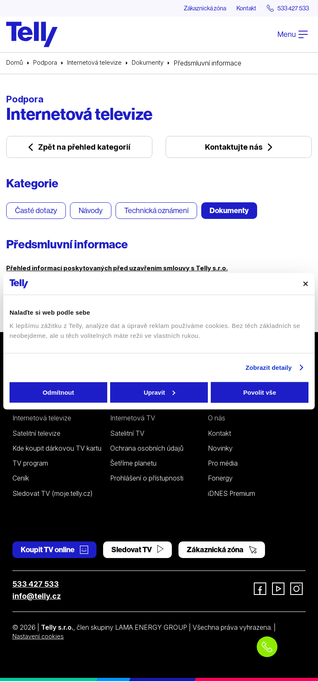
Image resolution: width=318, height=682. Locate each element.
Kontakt (238, 8)
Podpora (47, 63)
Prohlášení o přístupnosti (146, 479)
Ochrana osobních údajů (146, 449)
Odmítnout (58, 392)
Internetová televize (99, 63)
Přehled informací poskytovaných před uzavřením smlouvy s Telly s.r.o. (123, 269)
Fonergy (220, 479)
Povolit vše (259, 392)
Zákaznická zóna (191, 8)
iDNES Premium (231, 494)
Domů (15, 63)
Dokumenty (156, 63)
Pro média (223, 464)
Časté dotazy (36, 211)
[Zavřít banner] (305, 283)
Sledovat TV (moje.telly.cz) (52, 494)
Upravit (159, 392)
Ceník (20, 479)
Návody (91, 211)
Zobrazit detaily (269, 367)
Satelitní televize (36, 434)
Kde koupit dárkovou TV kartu (56, 449)
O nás (216, 419)
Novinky (220, 449)
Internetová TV (132, 419)
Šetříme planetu (133, 464)
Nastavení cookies (40, 637)
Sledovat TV (137, 550)
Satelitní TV (127, 434)
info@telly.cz (36, 596)
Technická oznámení (156, 211)
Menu (292, 34)
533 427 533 (35, 584)
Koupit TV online (54, 550)
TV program (30, 464)
